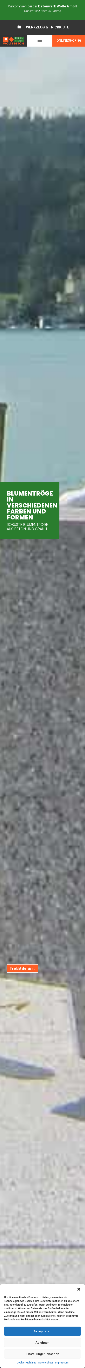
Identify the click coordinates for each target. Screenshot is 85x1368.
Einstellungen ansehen (42, 1354)
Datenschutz (45, 1362)
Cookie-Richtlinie (26, 1362)
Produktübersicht (22, 968)
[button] (79, 1289)
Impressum (61, 1362)
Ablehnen (42, 1343)
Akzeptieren (42, 1331)
